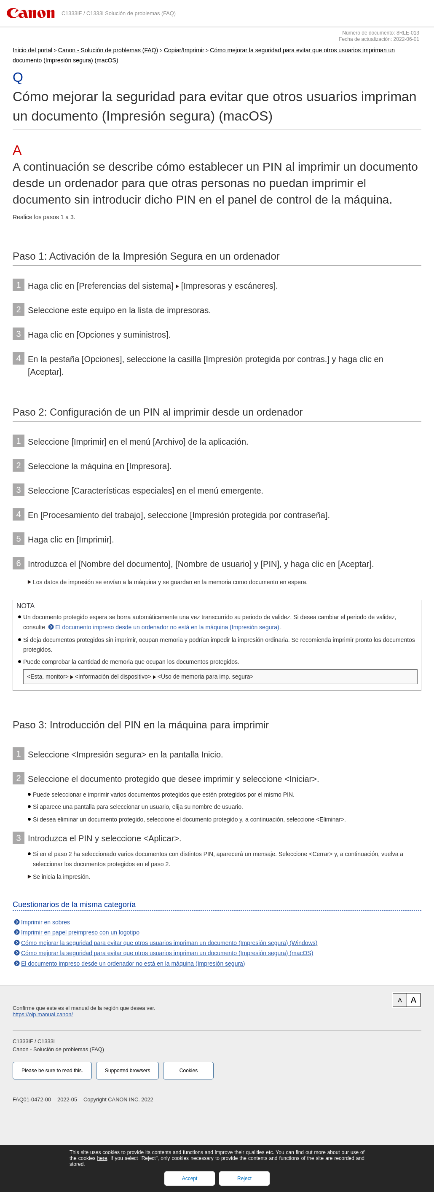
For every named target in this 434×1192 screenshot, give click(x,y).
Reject (244, 1178)
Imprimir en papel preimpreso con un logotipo (80, 932)
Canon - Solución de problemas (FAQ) (108, 50)
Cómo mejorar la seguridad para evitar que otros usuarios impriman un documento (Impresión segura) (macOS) (167, 953)
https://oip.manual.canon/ (43, 1014)
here (102, 1158)
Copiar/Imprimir (184, 50)
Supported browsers (127, 1071)
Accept (190, 1178)
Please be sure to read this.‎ (52, 1071)
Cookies (188, 1071)
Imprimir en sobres (45, 922)
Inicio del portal (32, 50)
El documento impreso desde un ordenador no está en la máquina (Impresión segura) (167, 627)
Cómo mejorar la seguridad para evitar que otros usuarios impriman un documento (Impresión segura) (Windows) (169, 943)
